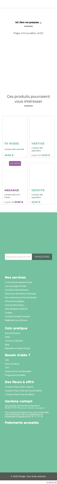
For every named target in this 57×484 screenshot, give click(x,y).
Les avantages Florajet (15, 286)
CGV (7, 368)
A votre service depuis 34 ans (18, 282)
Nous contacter (12, 364)
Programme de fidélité (15, 375)
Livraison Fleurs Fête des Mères (19, 394)
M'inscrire (42, 256)
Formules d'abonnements (17, 290)
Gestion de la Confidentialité (18, 371)
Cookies (8, 313)
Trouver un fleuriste (14, 341)
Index (7, 337)
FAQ (7, 360)
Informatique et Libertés (16, 309)
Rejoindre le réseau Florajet (17, 348)
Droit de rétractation (14, 305)
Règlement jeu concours (16, 320)
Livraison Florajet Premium (17, 316)
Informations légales (14, 301)
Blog (7, 344)
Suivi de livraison (12, 333)
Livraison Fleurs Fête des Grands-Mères (23, 391)
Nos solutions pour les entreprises (21, 297)
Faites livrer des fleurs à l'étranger (20, 294)
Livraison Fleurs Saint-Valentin (19, 387)
